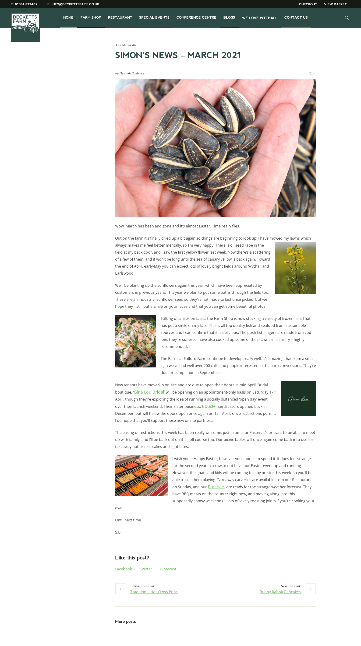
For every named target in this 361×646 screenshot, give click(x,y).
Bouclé (209, 406)
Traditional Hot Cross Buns (154, 591)
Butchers (216, 486)
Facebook (123, 569)
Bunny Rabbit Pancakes (280, 591)
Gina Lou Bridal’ (149, 392)
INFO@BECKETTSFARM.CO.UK (73, 4)
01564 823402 (24, 4)
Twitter (146, 569)
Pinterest (168, 569)
